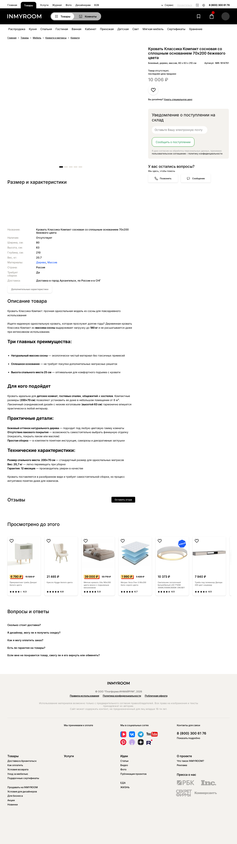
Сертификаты (176, 29)
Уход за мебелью (17, 773)
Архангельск (184, 5)
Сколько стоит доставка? (24, 625)
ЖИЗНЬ (125, 787)
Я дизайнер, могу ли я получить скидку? (34, 632)
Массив (52, 262)
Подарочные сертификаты (23, 778)
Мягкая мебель (153, 29)
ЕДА (123, 782)
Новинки (12, 804)
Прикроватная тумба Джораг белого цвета (23, 583)
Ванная (76, 29)
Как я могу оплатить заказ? (25, 640)
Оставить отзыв (123, 499)
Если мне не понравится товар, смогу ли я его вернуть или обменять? (53, 655)
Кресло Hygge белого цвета (60, 582)
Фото (69, 5)
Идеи (124, 756)
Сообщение (198, 178)
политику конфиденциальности (205, 153)
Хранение (195, 29)
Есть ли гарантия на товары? (26, 647)
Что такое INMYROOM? (190, 760)
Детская (123, 29)
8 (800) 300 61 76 (219, 5)
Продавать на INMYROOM (22, 787)
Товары (28, 5)
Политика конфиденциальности (122, 695)
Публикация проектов (133, 773)
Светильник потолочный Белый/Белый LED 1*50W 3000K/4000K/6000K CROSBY (171, 585)
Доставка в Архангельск (21, 760)
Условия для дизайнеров (22, 791)
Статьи (124, 760)
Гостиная (62, 29)
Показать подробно (188, 738)
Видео (124, 765)
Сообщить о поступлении (173, 142)
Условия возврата (17, 769)
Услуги (44, 5)
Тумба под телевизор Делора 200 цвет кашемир (208, 583)
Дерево (41, 262)
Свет (135, 29)
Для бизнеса (15, 795)
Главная (12, 5)
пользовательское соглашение (169, 153)
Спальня (46, 29)
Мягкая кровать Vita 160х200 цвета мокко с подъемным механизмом (97, 585)
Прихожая (107, 29)
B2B (96, 5)
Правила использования (84, 695)
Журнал (57, 5)
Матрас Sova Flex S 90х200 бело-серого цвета (133, 583)
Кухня (33, 29)
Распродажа (16, 29)
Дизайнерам (83, 5)
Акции (11, 800)
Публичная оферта (156, 695)
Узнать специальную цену (178, 99)
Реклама (182, 765)
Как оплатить (15, 765)
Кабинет (90, 29)
